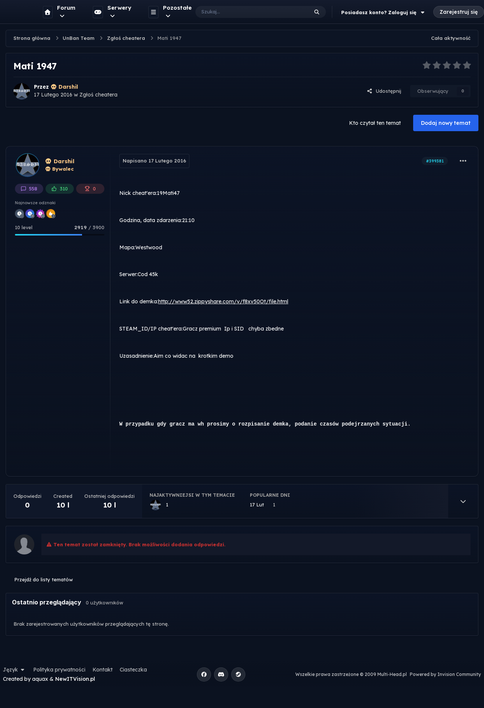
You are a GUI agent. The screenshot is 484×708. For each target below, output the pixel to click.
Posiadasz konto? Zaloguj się (383, 12)
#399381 (435, 161)
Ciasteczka (133, 669)
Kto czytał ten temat (375, 123)
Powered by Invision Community (445, 674)
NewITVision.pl (75, 679)
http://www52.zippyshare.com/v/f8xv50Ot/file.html (223, 301)
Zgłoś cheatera (98, 94)
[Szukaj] (244, 12)
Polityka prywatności (59, 669)
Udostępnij (384, 91)
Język (14, 669)
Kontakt (102, 669)
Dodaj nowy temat (446, 123)
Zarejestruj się (459, 12)
